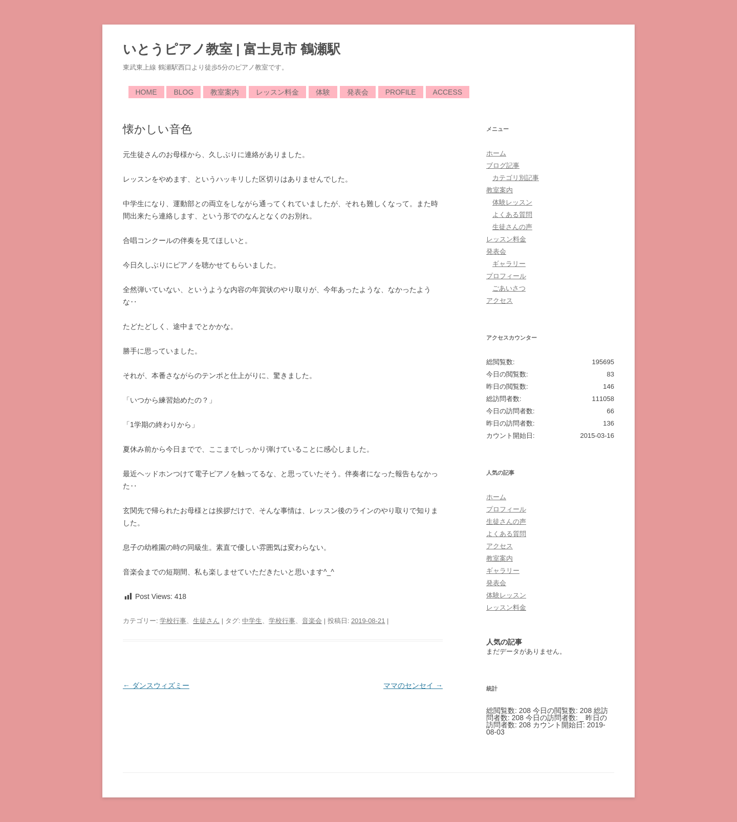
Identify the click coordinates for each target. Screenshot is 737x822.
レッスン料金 (277, 92)
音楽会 (312, 621)
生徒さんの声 (512, 227)
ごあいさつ (509, 288)
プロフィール (506, 276)
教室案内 (224, 92)
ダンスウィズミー (156, 685)
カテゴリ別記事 (515, 178)
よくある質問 (512, 214)
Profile (400, 92)
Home (146, 92)
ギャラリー (509, 264)
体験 (323, 92)
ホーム (496, 153)
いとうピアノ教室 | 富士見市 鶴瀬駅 (231, 49)
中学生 (252, 621)
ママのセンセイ (413, 685)
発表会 (357, 92)
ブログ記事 (502, 165)
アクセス (499, 300)
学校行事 (173, 621)
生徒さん (206, 621)
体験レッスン (512, 202)
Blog (183, 92)
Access (448, 92)
